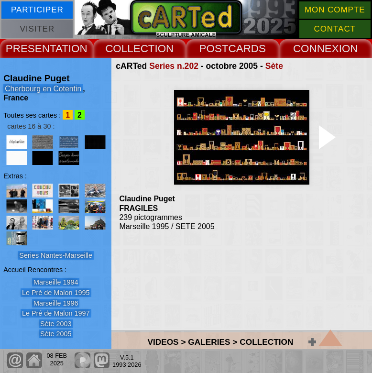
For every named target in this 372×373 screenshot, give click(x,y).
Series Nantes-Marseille (55, 255)
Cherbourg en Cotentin (43, 89)
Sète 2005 (56, 334)
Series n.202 (173, 66)
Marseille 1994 (55, 282)
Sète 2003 (56, 324)
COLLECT (129, 49)
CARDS (247, 49)
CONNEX (316, 49)
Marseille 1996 (55, 303)
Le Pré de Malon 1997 (56, 313)
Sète (274, 66)
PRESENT (30, 49)
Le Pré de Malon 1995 (56, 292)
